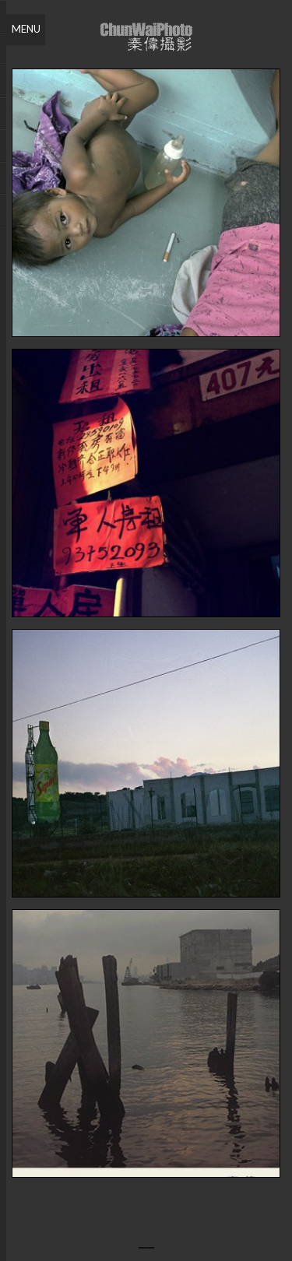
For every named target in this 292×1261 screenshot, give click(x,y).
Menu (26, 29)
